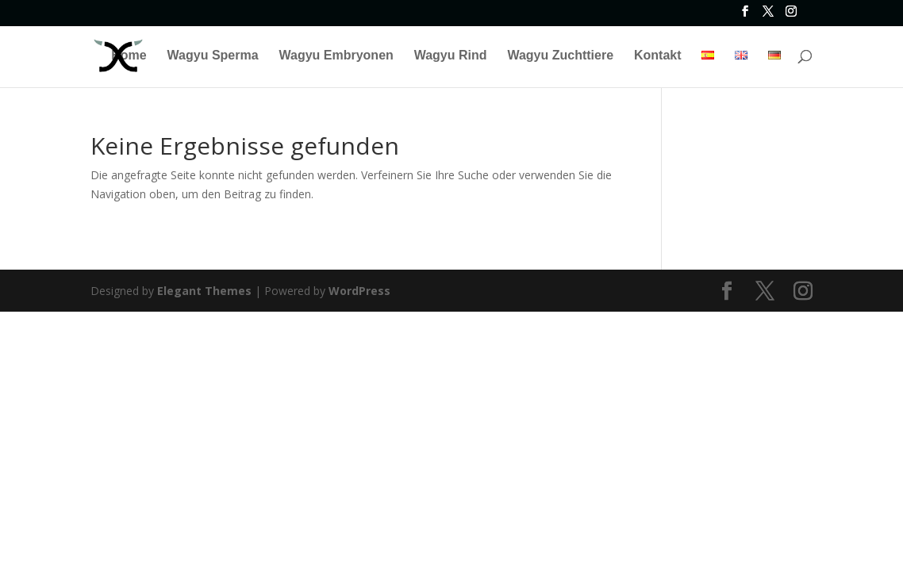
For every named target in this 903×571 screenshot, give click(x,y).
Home (128, 56)
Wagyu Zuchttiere (560, 56)
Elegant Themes (204, 290)
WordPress (359, 290)
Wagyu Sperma (213, 56)
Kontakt (658, 56)
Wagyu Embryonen (336, 56)
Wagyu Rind (450, 56)
